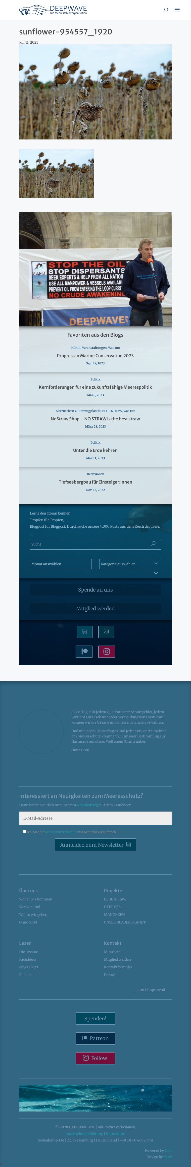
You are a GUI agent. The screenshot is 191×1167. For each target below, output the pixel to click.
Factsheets (28, 959)
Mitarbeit (112, 952)
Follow (99, 1058)
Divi (168, 1150)
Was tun (114, 348)
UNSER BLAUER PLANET (125, 922)
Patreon (99, 1038)
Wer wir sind (29, 907)
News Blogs (28, 967)
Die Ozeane (28, 952)
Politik (76, 348)
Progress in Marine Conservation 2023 (95, 355)
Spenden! (95, 1018)
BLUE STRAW (112, 411)
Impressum (115, 1134)
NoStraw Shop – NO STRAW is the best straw (95, 419)
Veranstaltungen (94, 348)
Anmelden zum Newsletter (92, 845)
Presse (109, 975)
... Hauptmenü (149, 990)
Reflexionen (95, 474)
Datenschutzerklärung (61, 832)
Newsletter (86, 805)
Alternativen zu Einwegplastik (78, 411)
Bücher (25, 975)
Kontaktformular (118, 967)
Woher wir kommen (35, 899)
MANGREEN (114, 914)
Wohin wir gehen (33, 914)
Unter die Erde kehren (95, 450)
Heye (168, 1157)
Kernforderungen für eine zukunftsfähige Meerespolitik (95, 387)
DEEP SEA (112, 907)
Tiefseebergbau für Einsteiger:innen (95, 482)
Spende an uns (95, 590)
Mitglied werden (95, 608)
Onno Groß (28, 922)
